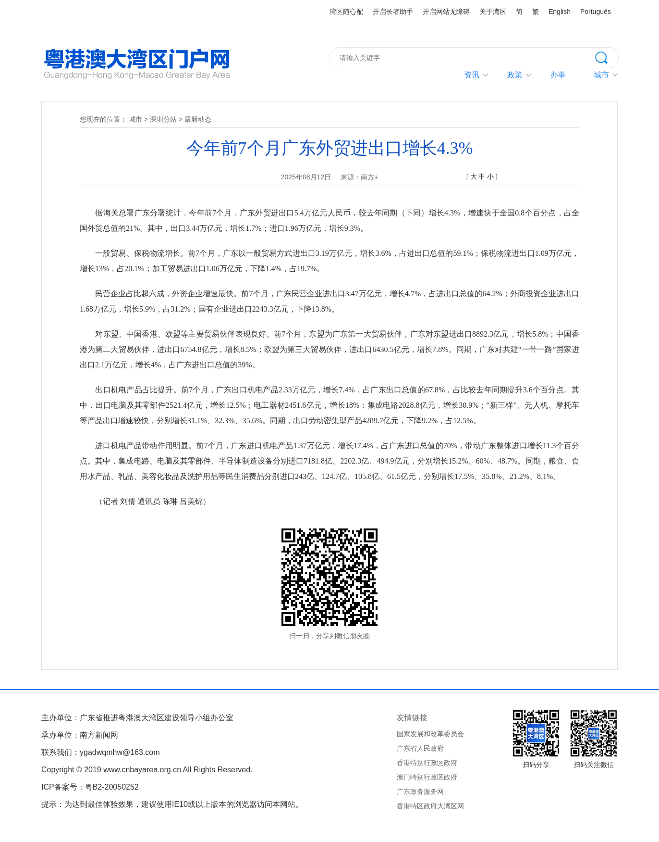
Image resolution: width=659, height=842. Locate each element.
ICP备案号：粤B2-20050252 (90, 787)
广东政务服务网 (420, 791)
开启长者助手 (393, 11)
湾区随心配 (346, 11)
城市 (135, 119)
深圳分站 (163, 119)
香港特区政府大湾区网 (430, 806)
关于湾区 (492, 11)
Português (595, 11)
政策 (515, 75)
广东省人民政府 (420, 748)
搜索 (606, 57)
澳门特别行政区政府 (427, 777)
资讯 (471, 75)
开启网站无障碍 (446, 11)
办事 (558, 75)
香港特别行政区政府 (427, 763)
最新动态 (197, 119)
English (560, 11)
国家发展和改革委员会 (430, 734)
